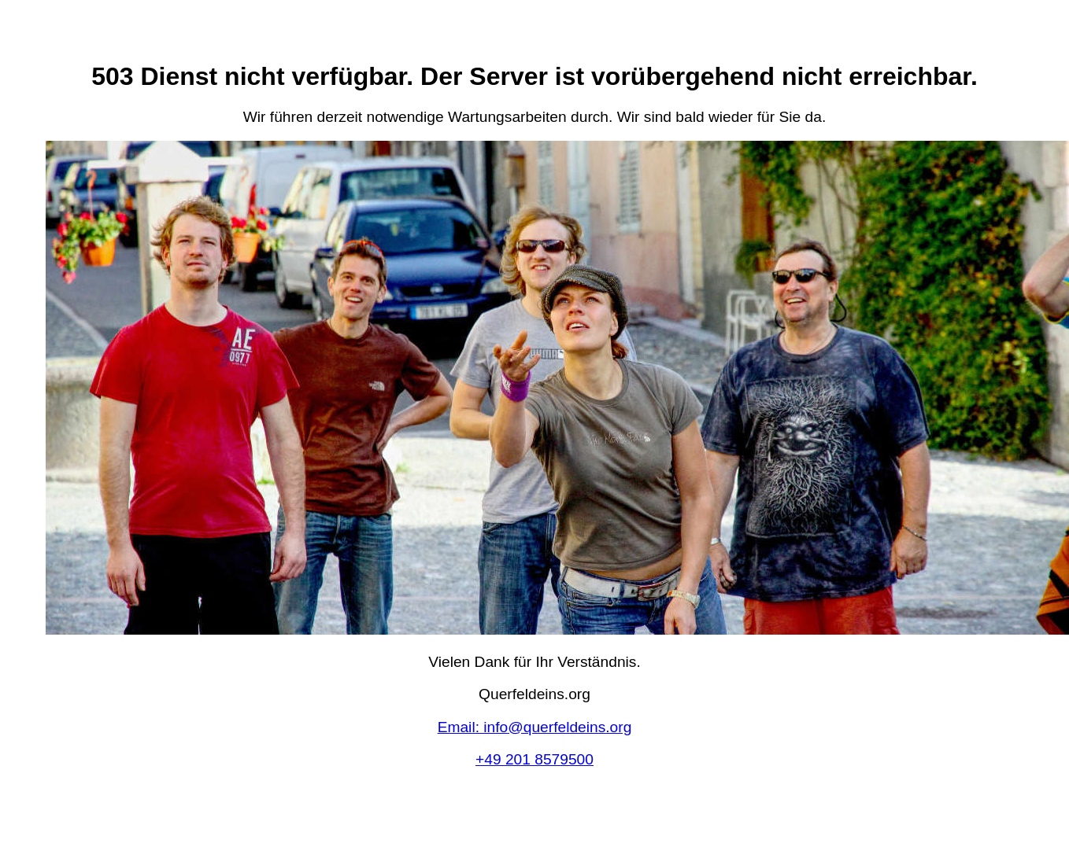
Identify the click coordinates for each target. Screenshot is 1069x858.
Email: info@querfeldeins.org (535, 727)
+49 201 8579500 (534, 759)
